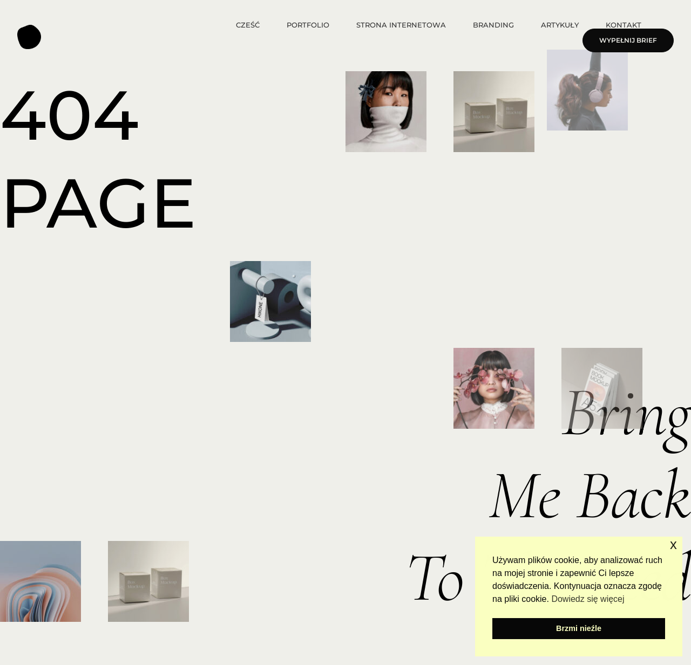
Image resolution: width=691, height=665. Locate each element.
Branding (493, 24)
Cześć (248, 24)
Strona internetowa (401, 24)
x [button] (673, 544)
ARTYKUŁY (560, 24)
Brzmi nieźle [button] (578, 628)
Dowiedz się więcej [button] (587, 599)
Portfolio (308, 24)
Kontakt (623, 24)
